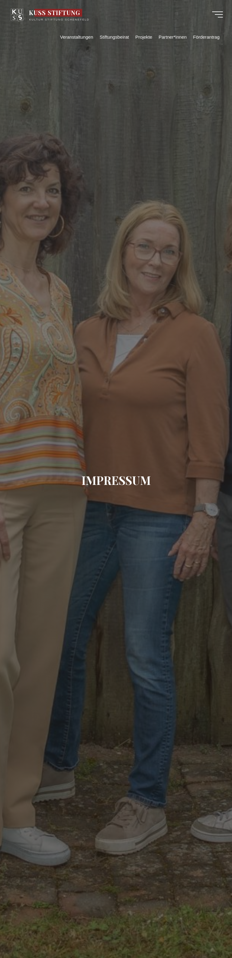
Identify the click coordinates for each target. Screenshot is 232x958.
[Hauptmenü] (217, 14)
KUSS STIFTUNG (54, 13)
